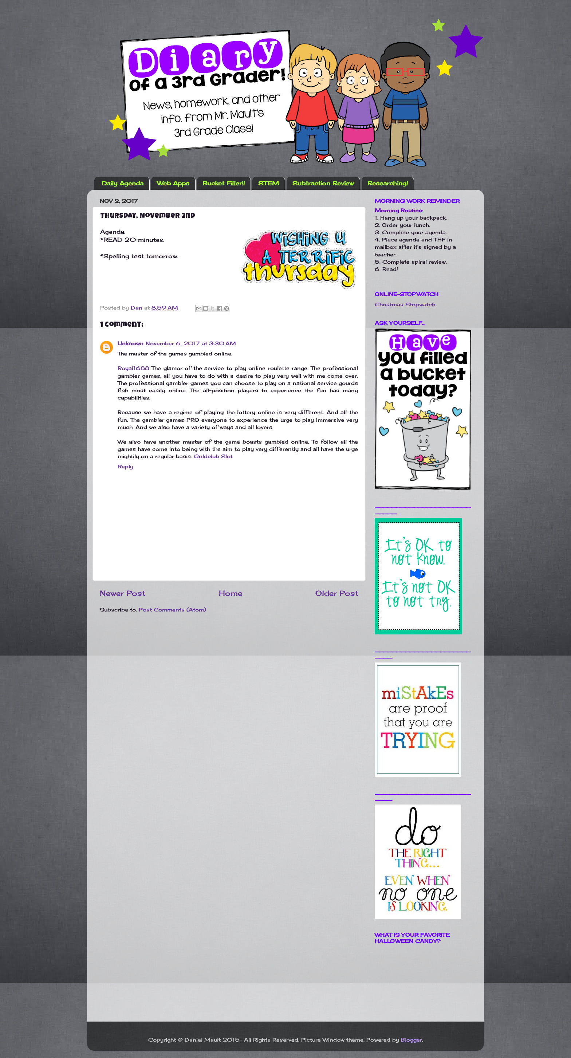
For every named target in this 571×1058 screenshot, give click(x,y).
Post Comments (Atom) (172, 609)
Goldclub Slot (213, 456)
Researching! (387, 183)
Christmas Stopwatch (405, 304)
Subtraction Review (323, 183)
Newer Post (122, 593)
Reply (125, 466)
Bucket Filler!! (224, 183)
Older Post (336, 593)
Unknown (130, 343)
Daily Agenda (122, 183)
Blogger (411, 1040)
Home (230, 593)
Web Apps (173, 183)
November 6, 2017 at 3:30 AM (191, 343)
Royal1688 (133, 368)
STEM (268, 183)
